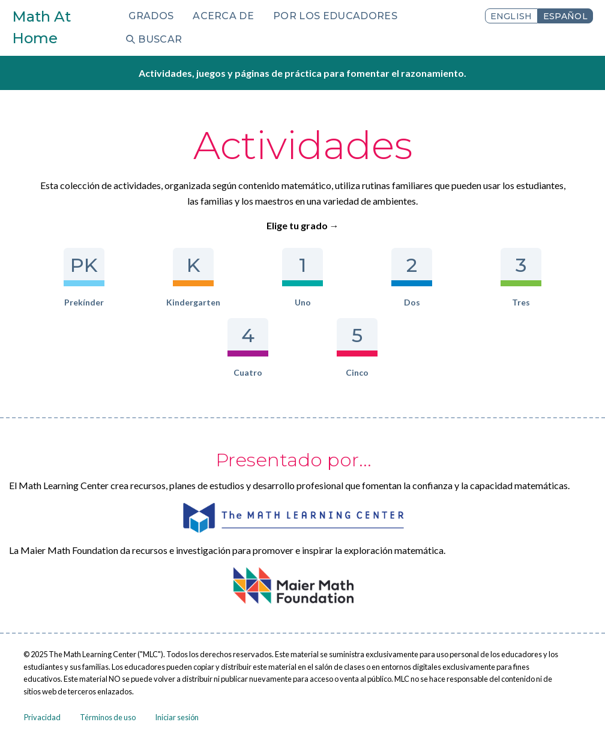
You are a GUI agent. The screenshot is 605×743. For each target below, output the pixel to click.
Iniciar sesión (177, 717)
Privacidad (42, 717)
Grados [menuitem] (150, 16)
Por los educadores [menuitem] (335, 16)
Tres (521, 277)
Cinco (357, 348)
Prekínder (84, 277)
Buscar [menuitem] (160, 39)
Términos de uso (108, 717)
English (511, 16)
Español (565, 16)
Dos (411, 277)
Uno (302, 277)
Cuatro (247, 348)
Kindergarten (193, 277)
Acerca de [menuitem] (223, 16)
